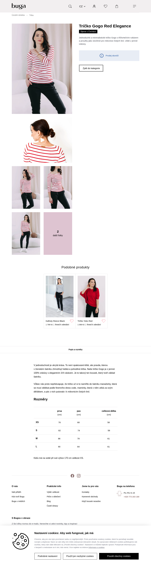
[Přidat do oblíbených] (72, 321)
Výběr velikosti (53, 492)
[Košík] (117, 6)
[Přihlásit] (94, 6)
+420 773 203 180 (131, 497)
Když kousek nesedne (91, 501)
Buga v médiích (18, 501)
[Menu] (134, 6)
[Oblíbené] (105, 6)
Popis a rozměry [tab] (75, 349)
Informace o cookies (96, 547)
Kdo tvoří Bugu (18, 497)
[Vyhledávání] (70, 6)
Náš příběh (16, 492)
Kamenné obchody (90, 497)
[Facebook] (72, 476)
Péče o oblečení (53, 497)
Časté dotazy (52, 506)
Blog (49, 501)
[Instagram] (79, 476)
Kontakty (85, 492)
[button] (91, 68)
